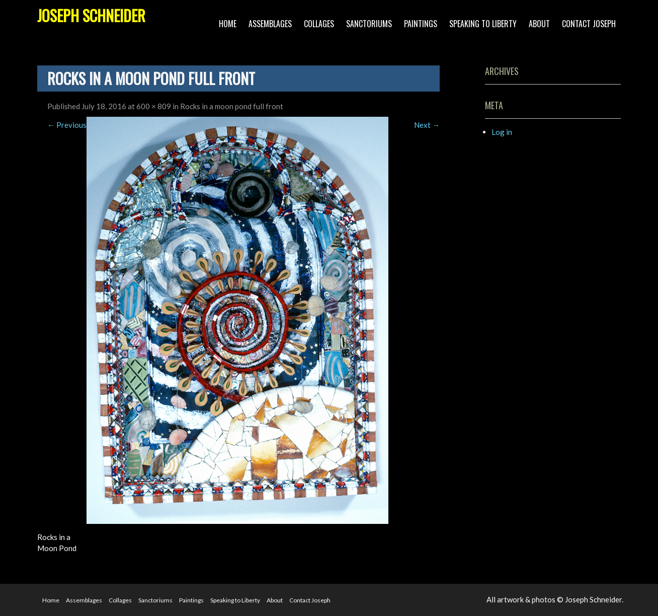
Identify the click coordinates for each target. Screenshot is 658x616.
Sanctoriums (369, 24)
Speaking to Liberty (483, 24)
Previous (67, 124)
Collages (319, 24)
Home (227, 24)
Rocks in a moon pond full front (231, 106)
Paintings (420, 24)
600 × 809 (153, 106)
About (539, 24)
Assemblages (270, 24)
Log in (501, 131)
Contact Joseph (589, 24)
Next (427, 124)
